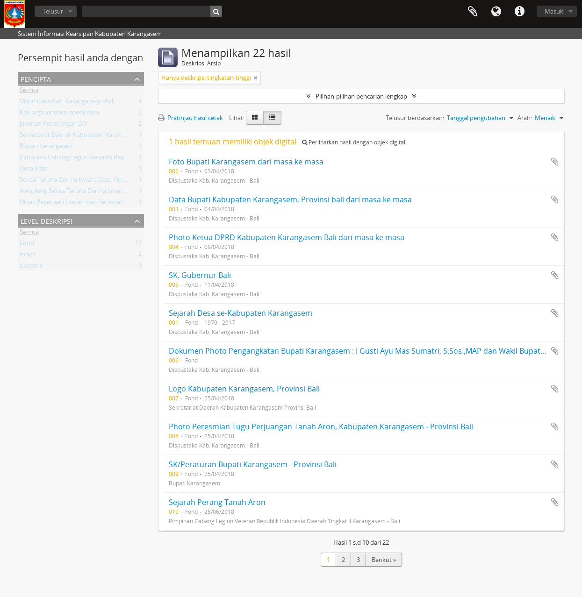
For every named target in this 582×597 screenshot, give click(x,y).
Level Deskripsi (46, 220)
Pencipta (36, 78)
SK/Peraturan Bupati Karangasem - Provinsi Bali (253, 464)
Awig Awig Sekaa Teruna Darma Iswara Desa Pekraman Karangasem (113, 192)
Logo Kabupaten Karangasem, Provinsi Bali (244, 389)
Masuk (554, 11)
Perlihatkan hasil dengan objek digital (353, 142)
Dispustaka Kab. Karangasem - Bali (67, 103)
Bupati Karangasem (47, 147)
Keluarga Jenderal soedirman (59, 114)
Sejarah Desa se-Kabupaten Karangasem (240, 313)
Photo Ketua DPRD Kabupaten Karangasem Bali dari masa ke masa (286, 237)
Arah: (524, 118)
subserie (31, 267)
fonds (28, 256)
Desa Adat (34, 170)
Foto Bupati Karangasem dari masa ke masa (246, 161)
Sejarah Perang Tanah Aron (217, 502)
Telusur (53, 11)
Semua (29, 91)
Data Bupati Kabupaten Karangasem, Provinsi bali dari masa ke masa (290, 199)
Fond (27, 245)
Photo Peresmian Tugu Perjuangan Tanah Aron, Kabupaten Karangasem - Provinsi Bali (321, 426)
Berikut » (384, 559)
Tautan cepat (519, 11)
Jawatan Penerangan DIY (53, 125)
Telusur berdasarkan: (415, 118)
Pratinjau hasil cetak (190, 118)
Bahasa (496, 11)
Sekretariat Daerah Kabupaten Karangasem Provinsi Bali (97, 136)
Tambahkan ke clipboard (555, 161)
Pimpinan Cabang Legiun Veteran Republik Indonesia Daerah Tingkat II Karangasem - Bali (143, 159)
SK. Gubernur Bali (200, 275)
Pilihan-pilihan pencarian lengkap (361, 96)
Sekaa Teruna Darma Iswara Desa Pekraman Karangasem (99, 181)
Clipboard (472, 11)
